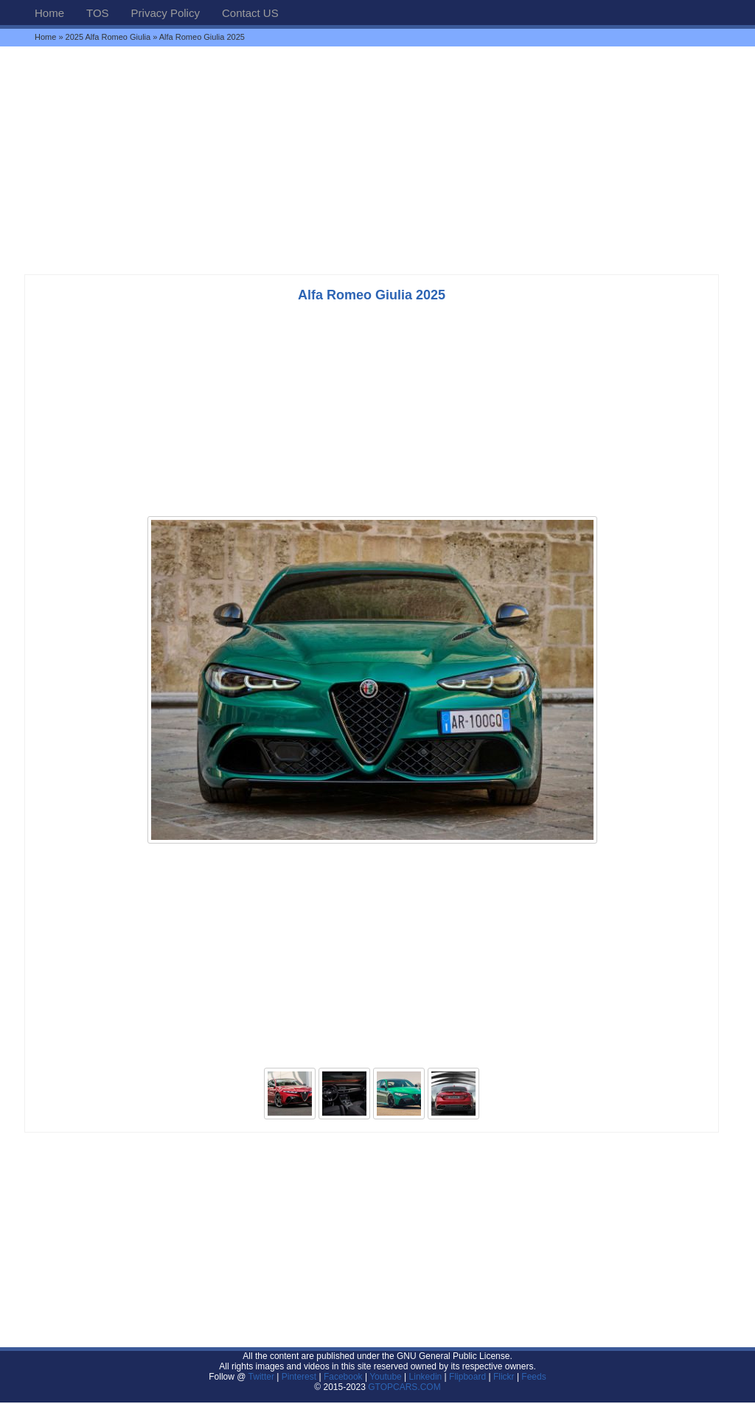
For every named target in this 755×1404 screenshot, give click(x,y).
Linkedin (425, 1377)
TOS (97, 13)
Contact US (250, 13)
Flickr (504, 1377)
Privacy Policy (165, 13)
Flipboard (467, 1377)
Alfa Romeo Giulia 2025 (371, 295)
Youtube (385, 1377)
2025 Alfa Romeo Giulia (108, 36)
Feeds (533, 1377)
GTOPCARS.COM (404, 1387)
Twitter (262, 1377)
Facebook (343, 1377)
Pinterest (299, 1377)
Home (49, 13)
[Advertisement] (377, 160)
